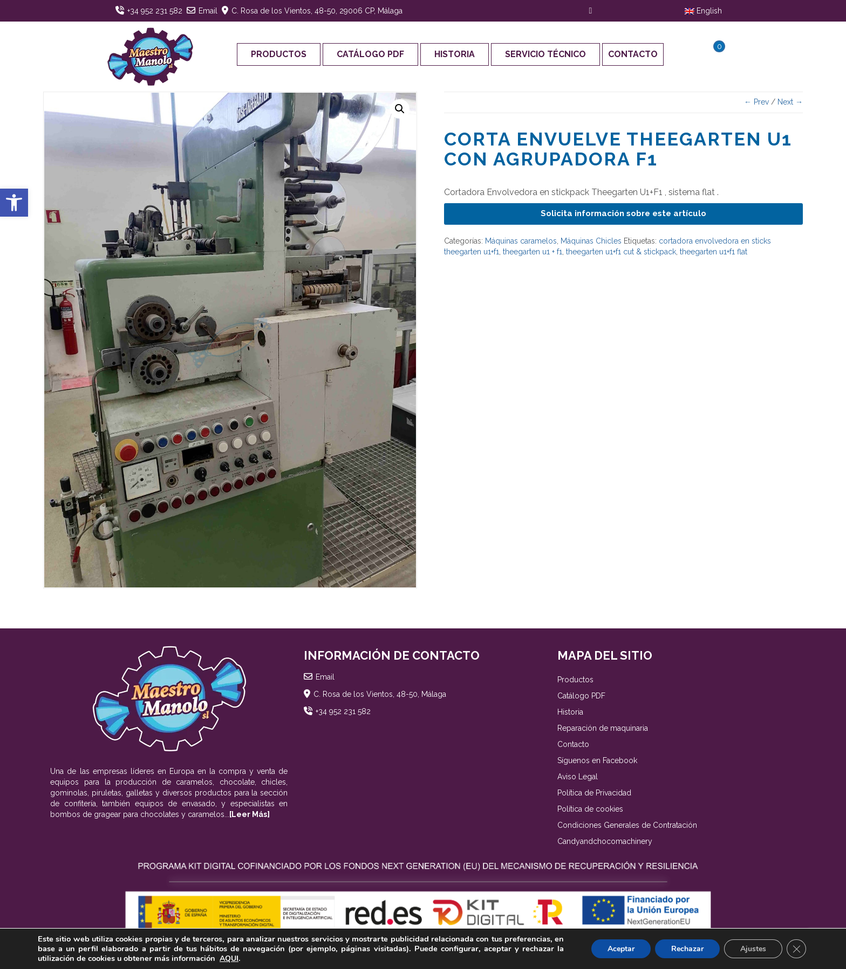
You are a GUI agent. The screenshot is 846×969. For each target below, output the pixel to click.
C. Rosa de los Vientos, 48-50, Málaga (379, 694)
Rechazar (687, 949)
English (703, 10)
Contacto (633, 54)
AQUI (229, 958)
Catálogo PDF (370, 54)
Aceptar (621, 949)
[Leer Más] (249, 814)
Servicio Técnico (545, 54)
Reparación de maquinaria (602, 728)
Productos (278, 54)
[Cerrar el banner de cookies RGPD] (796, 949)
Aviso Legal (577, 776)
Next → (790, 102)
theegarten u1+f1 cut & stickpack (621, 251)
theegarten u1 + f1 (532, 251)
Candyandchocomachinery (604, 841)
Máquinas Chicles (591, 241)
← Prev (756, 102)
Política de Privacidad (594, 792)
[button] (14, 203)
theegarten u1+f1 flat (713, 251)
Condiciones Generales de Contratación (627, 825)
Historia (454, 54)
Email (208, 10)
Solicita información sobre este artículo (623, 213)
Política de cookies (590, 809)
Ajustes (753, 949)
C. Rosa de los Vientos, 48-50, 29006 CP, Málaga (316, 10)
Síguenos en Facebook (597, 760)
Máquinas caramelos (521, 241)
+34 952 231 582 (154, 10)
